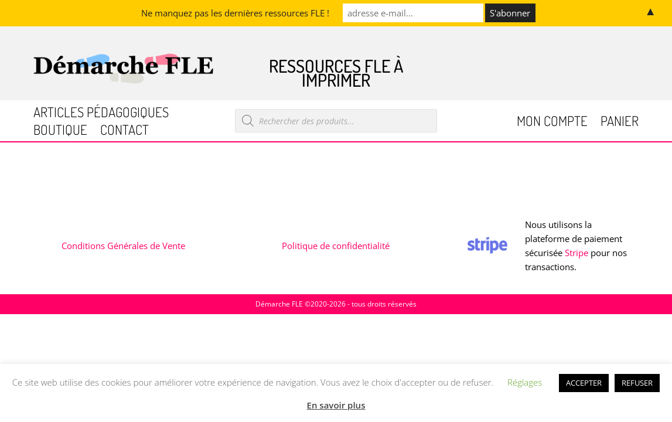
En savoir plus (336, 405)
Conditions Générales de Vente (123, 245)
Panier (620, 123)
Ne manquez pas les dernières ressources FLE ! (235, 13)
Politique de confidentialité (336, 245)
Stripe (576, 252)
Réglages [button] (524, 382)
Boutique (60, 131)
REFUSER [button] (637, 382)
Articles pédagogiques (101, 114)
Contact (124, 131)
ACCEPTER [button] (584, 382)
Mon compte (552, 123)
